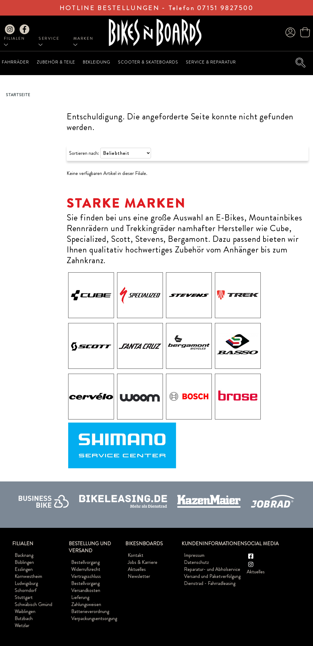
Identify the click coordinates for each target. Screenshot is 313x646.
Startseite (18, 95)
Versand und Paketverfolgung (212, 576)
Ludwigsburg (26, 583)
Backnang (24, 555)
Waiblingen (25, 611)
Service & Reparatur (211, 62)
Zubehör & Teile (56, 62)
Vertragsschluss (86, 576)
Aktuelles (137, 569)
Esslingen (24, 569)
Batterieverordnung (90, 611)
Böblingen (24, 562)
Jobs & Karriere (142, 562)
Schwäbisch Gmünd (33, 604)
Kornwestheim (28, 576)
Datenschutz (196, 562)
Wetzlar (22, 625)
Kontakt (135, 555)
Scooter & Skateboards (148, 62)
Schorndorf (25, 590)
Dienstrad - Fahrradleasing (209, 583)
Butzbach (24, 618)
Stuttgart (24, 597)
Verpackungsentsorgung (94, 618)
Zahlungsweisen (86, 604)
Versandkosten (85, 590)
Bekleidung (97, 62)
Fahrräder (15, 62)
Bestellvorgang (85, 562)
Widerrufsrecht (85, 569)
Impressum (194, 555)
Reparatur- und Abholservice (212, 569)
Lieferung (80, 597)
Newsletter (139, 576)
